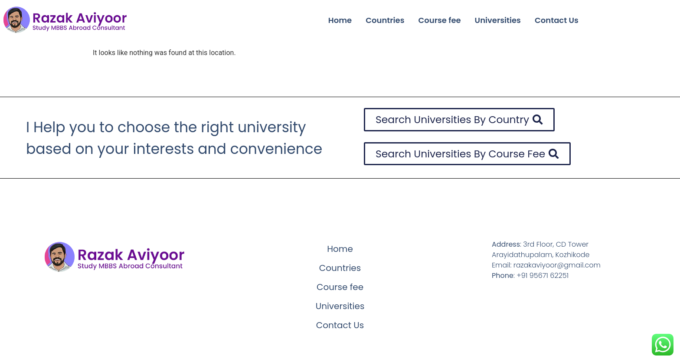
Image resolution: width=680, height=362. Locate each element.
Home (340, 20)
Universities (498, 20)
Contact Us (557, 20)
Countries (385, 20)
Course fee (439, 20)
